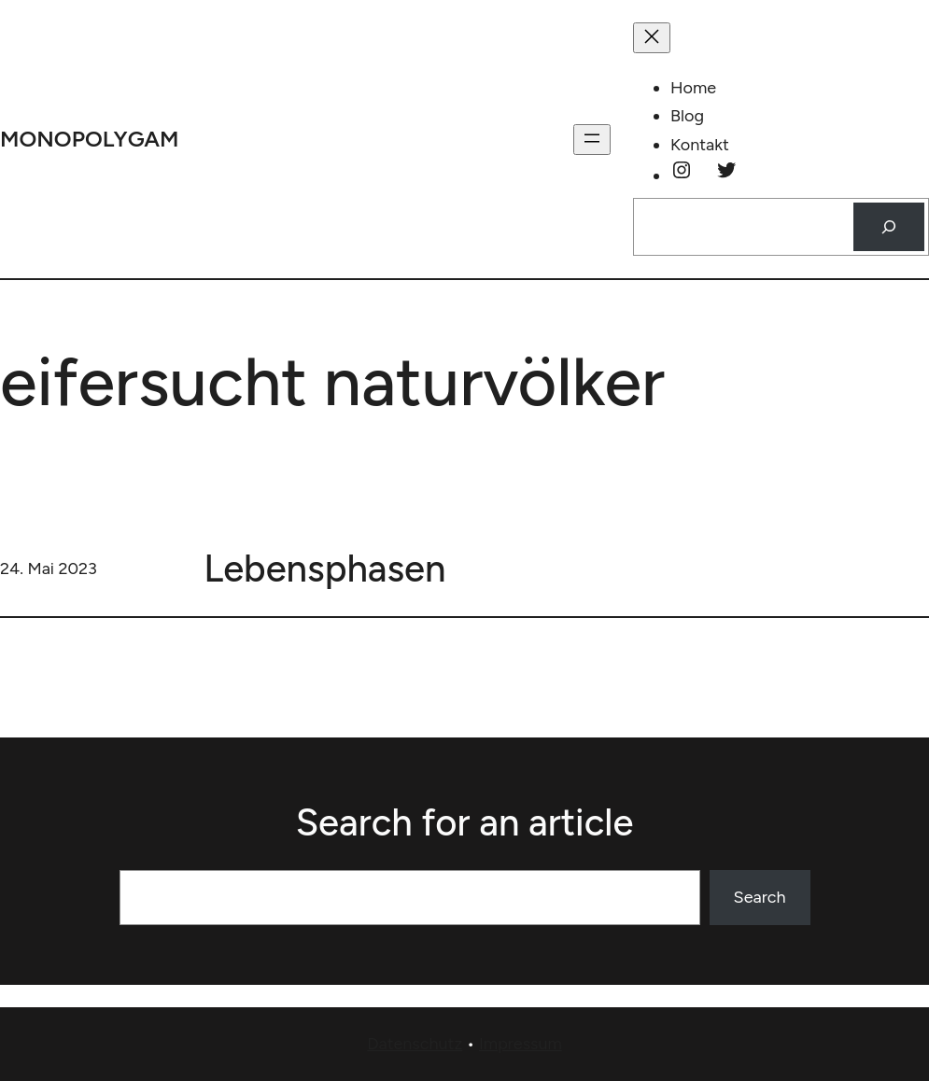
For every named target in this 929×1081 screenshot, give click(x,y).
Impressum (520, 1043)
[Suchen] (888, 227)
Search (760, 897)
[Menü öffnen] (592, 139)
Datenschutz (414, 1043)
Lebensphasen (324, 568)
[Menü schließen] (651, 37)
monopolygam (89, 138)
